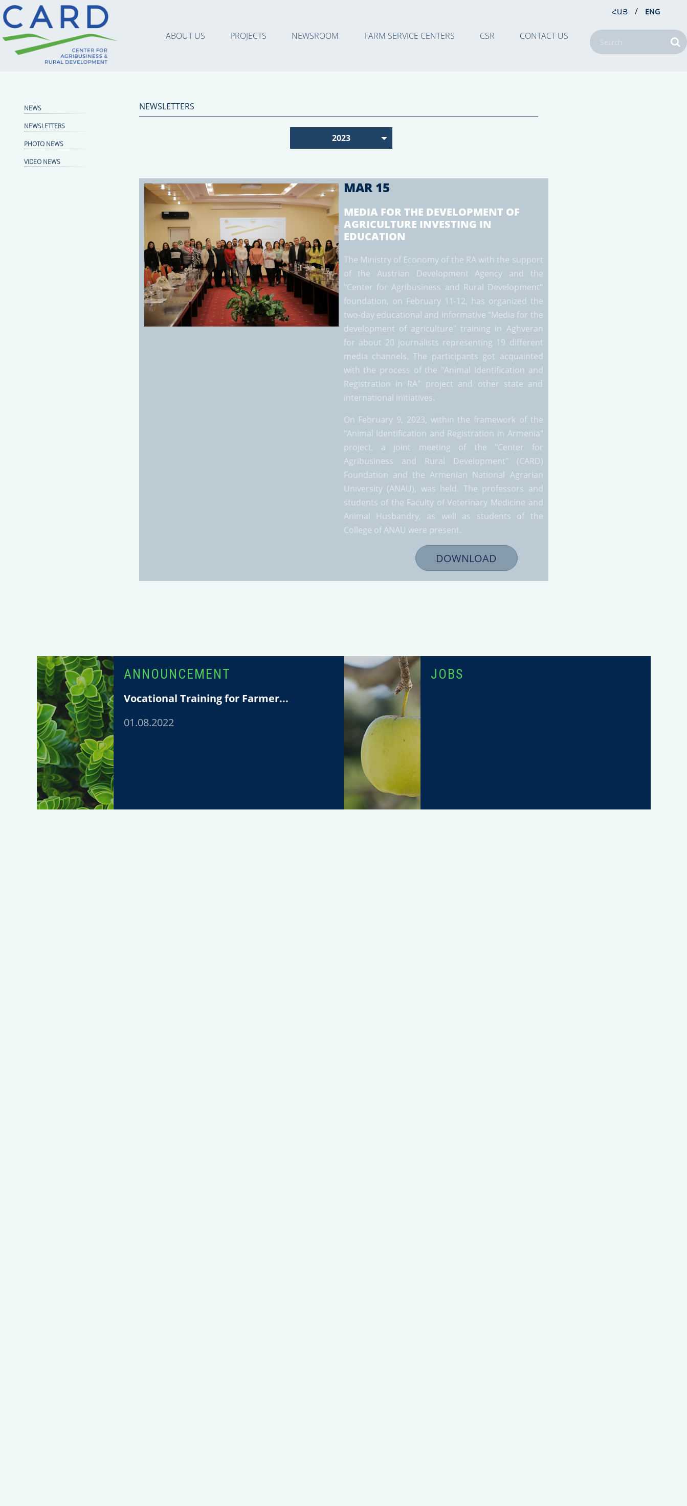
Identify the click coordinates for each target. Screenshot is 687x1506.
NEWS (32, 108)
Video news (42, 161)
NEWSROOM (315, 35)
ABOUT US (185, 35)
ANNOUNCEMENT (177, 674)
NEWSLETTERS (44, 126)
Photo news (43, 144)
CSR (487, 35)
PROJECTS (248, 35)
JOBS (447, 674)
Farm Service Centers (409, 35)
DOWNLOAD (466, 558)
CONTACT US (544, 35)
